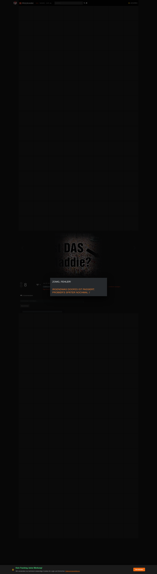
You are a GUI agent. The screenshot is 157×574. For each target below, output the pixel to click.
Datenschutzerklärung (72, 571)
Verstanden (139, 569)
